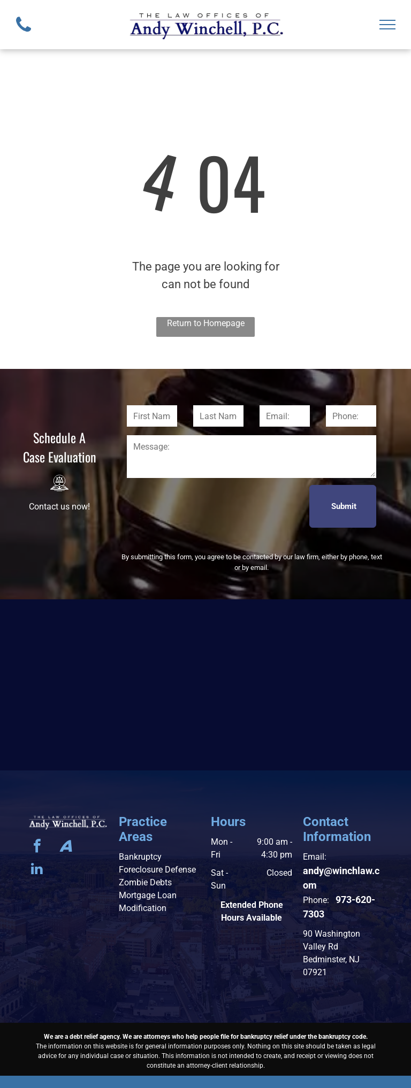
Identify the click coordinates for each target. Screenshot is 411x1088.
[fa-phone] (23, 34)
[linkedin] (37, 870)
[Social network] (66, 847)
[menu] (387, 24)
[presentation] (208, 506)
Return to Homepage (206, 323)
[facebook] (37, 847)
